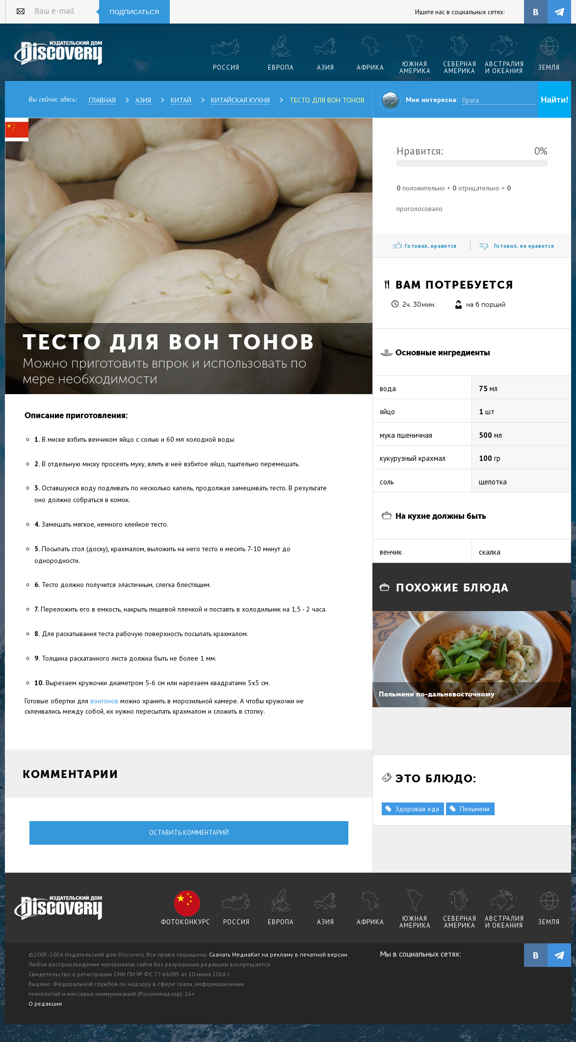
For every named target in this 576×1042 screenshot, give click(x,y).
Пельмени (475, 808)
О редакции (45, 1003)
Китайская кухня (240, 100)
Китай (181, 100)
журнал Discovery (58, 908)
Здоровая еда (417, 808)
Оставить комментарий (189, 832)
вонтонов (104, 700)
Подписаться (134, 12)
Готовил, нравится (431, 245)
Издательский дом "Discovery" (58, 53)
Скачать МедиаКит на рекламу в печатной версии (278, 954)
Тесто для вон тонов (327, 100)
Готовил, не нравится (524, 245)
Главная (102, 100)
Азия (143, 100)
